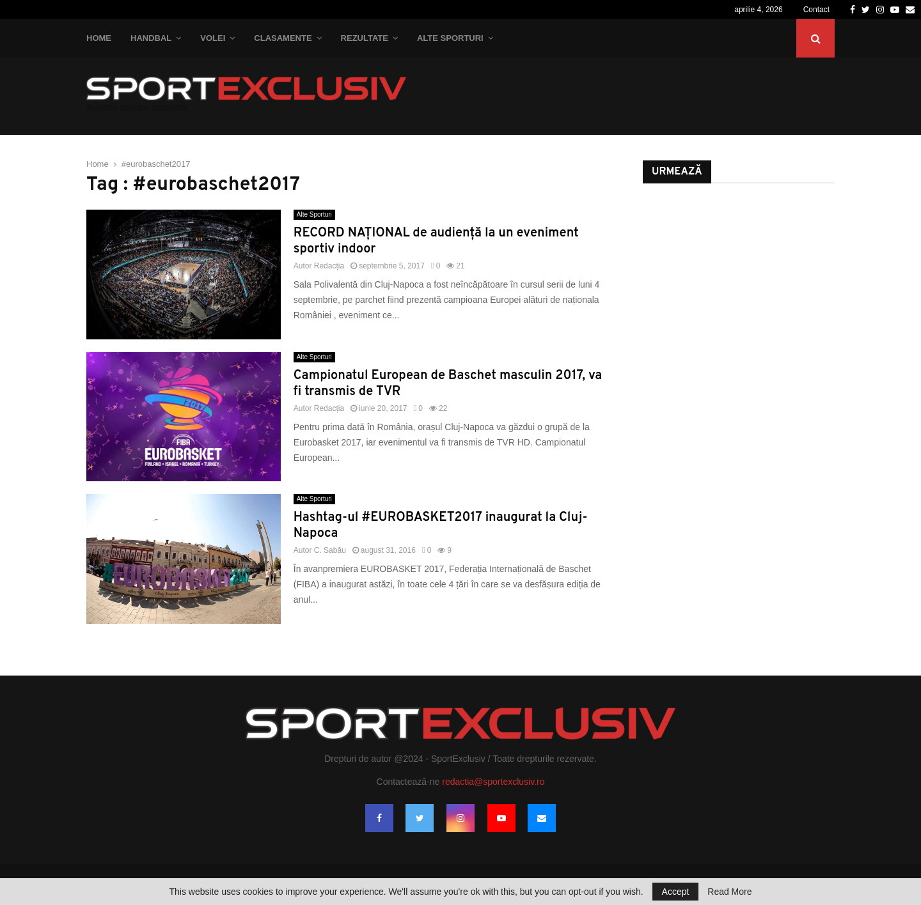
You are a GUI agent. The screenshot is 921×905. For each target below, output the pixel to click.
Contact (816, 9)
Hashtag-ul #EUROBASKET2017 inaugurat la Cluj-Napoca (441, 525)
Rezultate (364, 38)
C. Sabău (330, 550)
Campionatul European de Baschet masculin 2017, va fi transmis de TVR (448, 383)
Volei (212, 38)
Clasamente (282, 38)
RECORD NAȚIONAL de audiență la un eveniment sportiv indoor (436, 241)
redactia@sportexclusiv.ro (493, 782)
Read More (729, 891)
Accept (675, 891)
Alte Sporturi (450, 38)
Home (98, 38)
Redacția (329, 265)
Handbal (150, 38)
